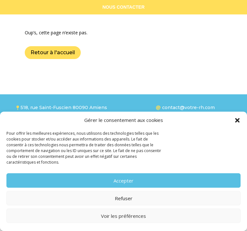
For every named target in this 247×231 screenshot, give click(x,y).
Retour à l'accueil (53, 52)
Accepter (123, 180)
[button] (237, 120)
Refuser (124, 198)
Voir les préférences (123, 216)
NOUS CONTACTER (123, 7)
